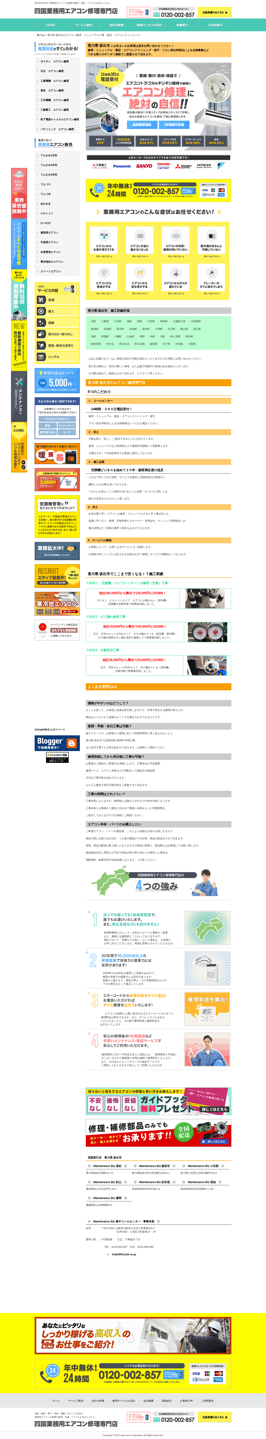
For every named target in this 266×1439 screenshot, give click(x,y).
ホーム (56, 1400)
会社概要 (148, 1400)
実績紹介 (167, 1400)
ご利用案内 (207, 1400)
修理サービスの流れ (123, 1400)
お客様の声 (186, 1400)
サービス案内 (75, 1400)
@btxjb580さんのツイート (50, 729)
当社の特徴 (97, 1400)
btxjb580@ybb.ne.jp (124, 1254)
